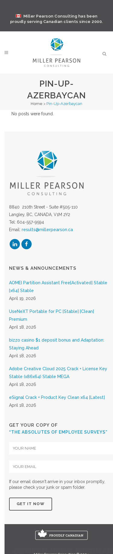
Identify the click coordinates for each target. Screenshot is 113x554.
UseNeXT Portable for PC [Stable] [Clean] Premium (51, 323)
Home (36, 103)
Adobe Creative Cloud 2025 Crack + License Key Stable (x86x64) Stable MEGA (58, 381)
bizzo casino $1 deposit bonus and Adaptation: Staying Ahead (56, 352)
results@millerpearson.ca (47, 238)
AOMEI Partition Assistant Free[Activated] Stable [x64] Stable (58, 295)
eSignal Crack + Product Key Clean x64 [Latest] (57, 405)
